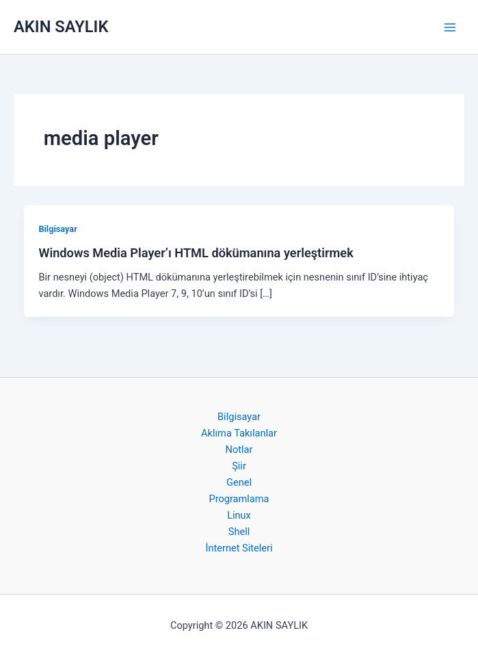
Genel (239, 482)
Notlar (239, 449)
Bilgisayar (57, 229)
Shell (239, 531)
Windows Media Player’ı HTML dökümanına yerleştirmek (195, 253)
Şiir (239, 466)
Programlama (239, 499)
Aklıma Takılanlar (239, 433)
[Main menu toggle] (450, 27)
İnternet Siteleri (238, 548)
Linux (239, 515)
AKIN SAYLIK (61, 26)
